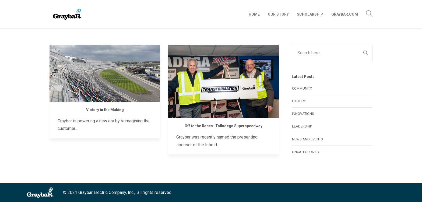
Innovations (303, 114)
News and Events (307, 139)
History (299, 101)
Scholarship (310, 14)
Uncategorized (305, 152)
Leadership (302, 126)
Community (302, 88)
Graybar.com (344, 14)
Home (254, 14)
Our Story (278, 14)
